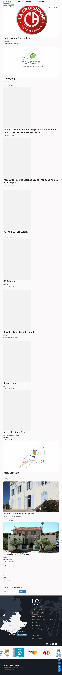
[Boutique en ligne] (59, 666)
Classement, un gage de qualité (41, 629)
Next (4, 577)
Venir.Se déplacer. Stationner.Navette (42, 619)
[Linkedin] (54, 7)
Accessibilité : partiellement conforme (13, 667)
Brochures (35, 622)
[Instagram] (51, 7)
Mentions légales (37, 638)
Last (4, 579)
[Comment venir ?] (59, 659)
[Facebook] (49, 7)
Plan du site (35, 635)
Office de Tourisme (37, 616)
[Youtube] (57, 7)
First (4, 563)
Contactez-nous (37, 614)
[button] (3, 653)
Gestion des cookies (9, 669)
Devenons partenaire (38, 632)
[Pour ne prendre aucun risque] (59, 663)
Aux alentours (36, 625)
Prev (4, 565)
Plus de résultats (7, 580)
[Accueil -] (7, 4)
